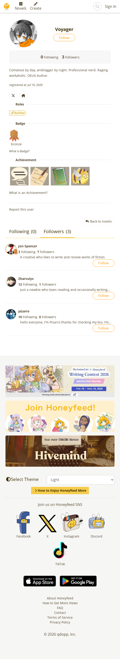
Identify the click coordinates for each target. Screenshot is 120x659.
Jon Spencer (27, 246)
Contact (60, 612)
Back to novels (98, 221)
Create (35, 6)
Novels (21, 6)
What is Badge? (19, 151)
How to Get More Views (60, 603)
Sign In (110, 6)
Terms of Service (60, 617)
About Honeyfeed (60, 598)
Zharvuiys (26, 278)
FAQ (60, 608)
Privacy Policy (60, 622)
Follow (64, 37)
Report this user (21, 209)
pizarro (23, 311)
